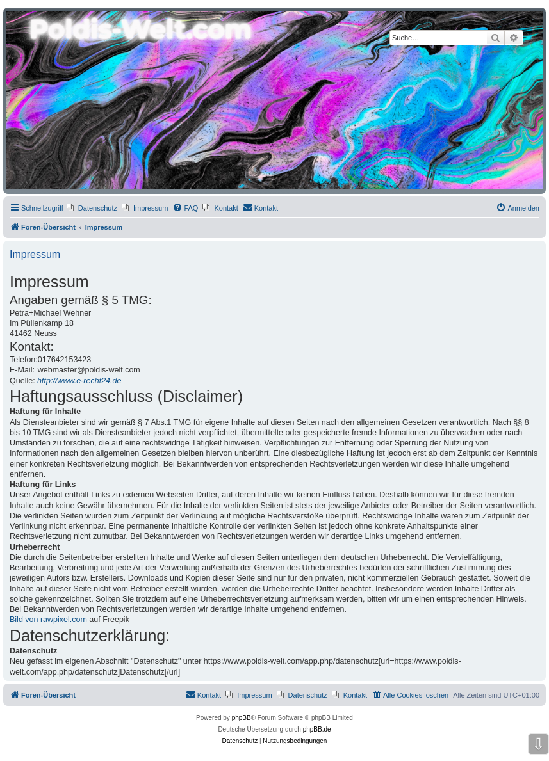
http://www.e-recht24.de (79, 380)
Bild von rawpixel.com (48, 619)
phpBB (241, 717)
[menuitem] (92, 208)
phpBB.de (317, 729)
